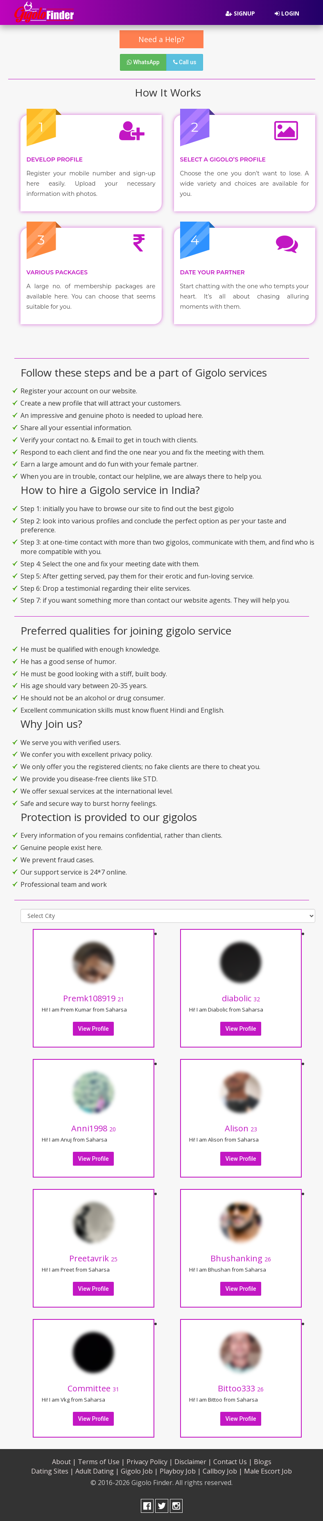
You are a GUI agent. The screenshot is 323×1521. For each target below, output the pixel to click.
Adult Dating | (97, 1471)
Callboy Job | (222, 1471)
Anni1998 (93, 1128)
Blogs (262, 1461)
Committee (93, 1388)
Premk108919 (93, 998)
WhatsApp (143, 62)
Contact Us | (232, 1461)
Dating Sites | (52, 1471)
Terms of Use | (101, 1461)
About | (64, 1461)
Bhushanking (240, 1258)
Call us (185, 62)
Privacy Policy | (149, 1461)
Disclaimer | (193, 1461)
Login (287, 13)
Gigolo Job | (139, 1471)
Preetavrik (93, 1258)
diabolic (241, 998)
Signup (240, 13)
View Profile (93, 1028)
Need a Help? (161, 39)
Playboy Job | (180, 1471)
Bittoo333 (241, 1388)
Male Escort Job (268, 1471)
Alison (241, 1128)
